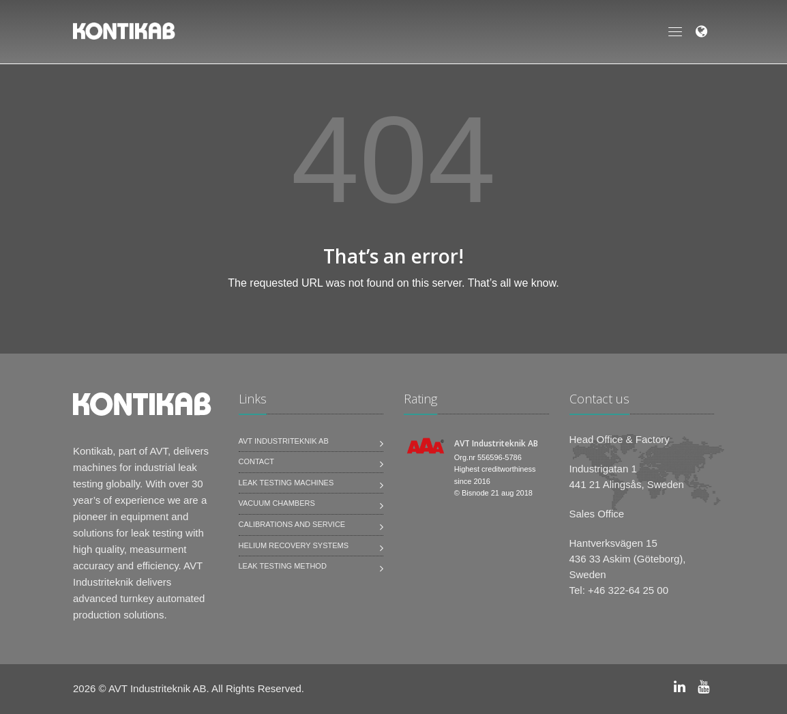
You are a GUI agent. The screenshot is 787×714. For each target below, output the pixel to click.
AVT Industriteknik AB (284, 441)
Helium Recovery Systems (294, 545)
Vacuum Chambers (277, 503)
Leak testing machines (286, 483)
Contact (256, 461)
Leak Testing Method (283, 566)
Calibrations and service (292, 524)
